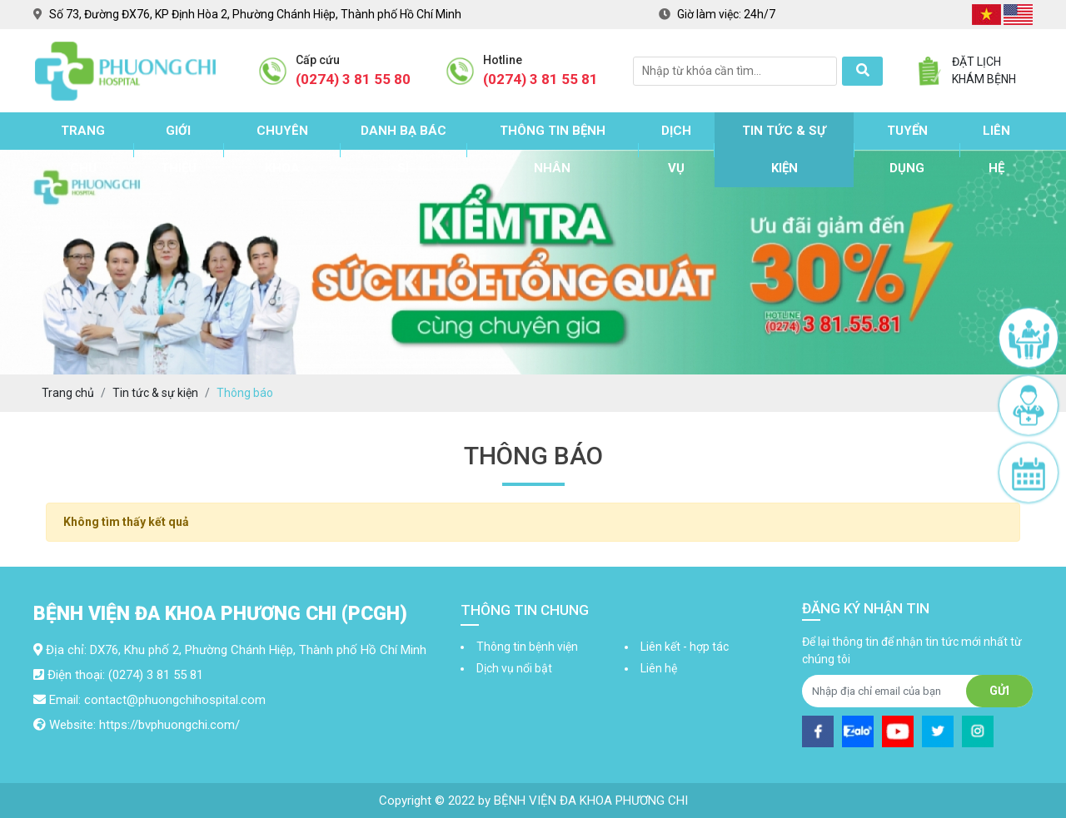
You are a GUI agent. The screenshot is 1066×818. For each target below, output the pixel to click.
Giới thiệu (179, 149)
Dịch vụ (676, 149)
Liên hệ (996, 149)
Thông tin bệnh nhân (552, 149)
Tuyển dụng (907, 149)
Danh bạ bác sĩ (403, 149)
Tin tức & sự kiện (784, 149)
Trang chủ (83, 149)
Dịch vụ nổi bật (514, 668)
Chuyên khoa (282, 149)
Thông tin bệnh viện (527, 646)
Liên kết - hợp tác (684, 646)
